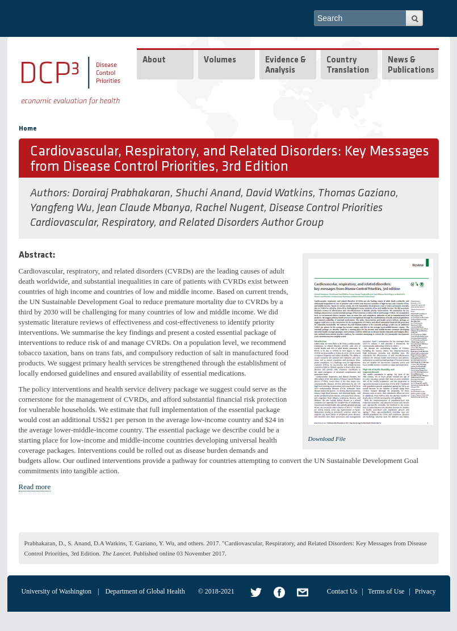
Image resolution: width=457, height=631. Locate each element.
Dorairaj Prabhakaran (121, 193)
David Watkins (279, 193)
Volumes (220, 60)
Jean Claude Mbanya (143, 208)
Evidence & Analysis (285, 65)
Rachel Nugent (229, 208)
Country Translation (347, 65)
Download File (327, 438)
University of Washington (56, 591)
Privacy (425, 591)
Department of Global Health (145, 591)
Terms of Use (386, 591)
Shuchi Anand (208, 193)
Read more (35, 486)
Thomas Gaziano (357, 193)
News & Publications (411, 65)
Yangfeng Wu (61, 208)
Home (28, 128)
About (154, 60)
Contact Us (342, 591)
